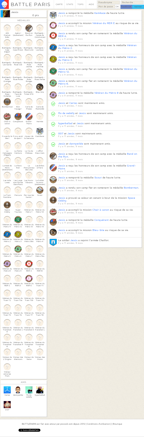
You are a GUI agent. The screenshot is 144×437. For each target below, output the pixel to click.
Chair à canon (100, 209)
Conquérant (101, 220)
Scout (98, 177)
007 (60, 133)
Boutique (117, 424)
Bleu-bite (98, 230)
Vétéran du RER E (103, 23)
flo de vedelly (66, 113)
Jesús (14, 12)
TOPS (81, 4)
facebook (126, 7)
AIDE (91, 4)
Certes (73, 103)
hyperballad (65, 123)
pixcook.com (66, 424)
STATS (69, 4)
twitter (138, 7)
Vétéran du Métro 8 (106, 92)
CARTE (59, 4)
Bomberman (131, 187)
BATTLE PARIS (31, 4)
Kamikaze (100, 13)
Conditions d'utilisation (98, 424)
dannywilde (76, 143)
